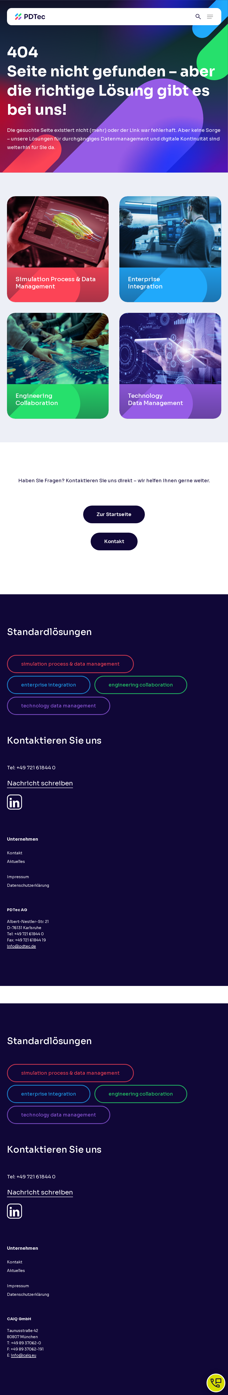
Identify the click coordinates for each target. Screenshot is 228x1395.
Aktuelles (16, 861)
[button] (210, 16)
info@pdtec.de (21, 946)
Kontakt (14, 853)
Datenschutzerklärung (28, 885)
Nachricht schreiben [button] (40, 783)
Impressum (18, 876)
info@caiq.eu (23, 1355)
